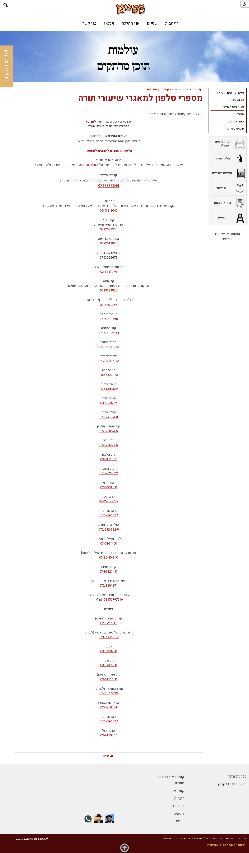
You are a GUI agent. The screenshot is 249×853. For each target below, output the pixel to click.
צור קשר (89, 23)
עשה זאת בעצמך (233, 107)
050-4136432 (108, 389)
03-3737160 (108, 665)
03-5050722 (108, 403)
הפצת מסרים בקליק (232, 784)
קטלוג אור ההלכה (171, 776)
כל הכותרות (236, 100)
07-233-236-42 (108, 360)
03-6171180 (108, 679)
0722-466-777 (108, 501)
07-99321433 (108, 571)
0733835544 (108, 185)
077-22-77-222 (108, 346)
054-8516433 (108, 693)
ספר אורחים (236, 121)
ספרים (179, 783)
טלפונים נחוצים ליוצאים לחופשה (108, 150)
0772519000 (108, 243)
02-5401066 (108, 305)
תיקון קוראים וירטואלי (230, 92)
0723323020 (108, 290)
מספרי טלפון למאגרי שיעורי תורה (140, 98)
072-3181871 (108, 585)
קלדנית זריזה (237, 776)
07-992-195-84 (108, 332)
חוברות (179, 798)
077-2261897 (108, 515)
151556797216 (112, 599)
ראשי (175, 89)
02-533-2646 (108, 210)
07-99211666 (108, 318)
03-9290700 (108, 651)
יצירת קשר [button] (6, 66)
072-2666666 (108, 445)
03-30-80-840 (108, 557)
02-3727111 (108, 623)
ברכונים (178, 806)
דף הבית (171, 23)
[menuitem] (171, 23)
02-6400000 (108, 487)
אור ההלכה (130, 23)
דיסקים (179, 813)
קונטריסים (176, 790)
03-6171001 (108, 459)
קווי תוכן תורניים (158, 89)
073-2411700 (108, 417)
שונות (180, 821)
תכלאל (108, 23)
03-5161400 (108, 543)
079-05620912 (109, 637)
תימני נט (239, 114)
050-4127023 (108, 374)
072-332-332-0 (108, 529)
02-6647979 (108, 271)
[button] (5, 5)
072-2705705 (108, 431)
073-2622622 (108, 473)
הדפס (106, 756)
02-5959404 (108, 707)
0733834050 (89, 164)
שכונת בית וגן (235, 128)
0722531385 (108, 229)
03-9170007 (108, 735)
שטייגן (152, 23)
